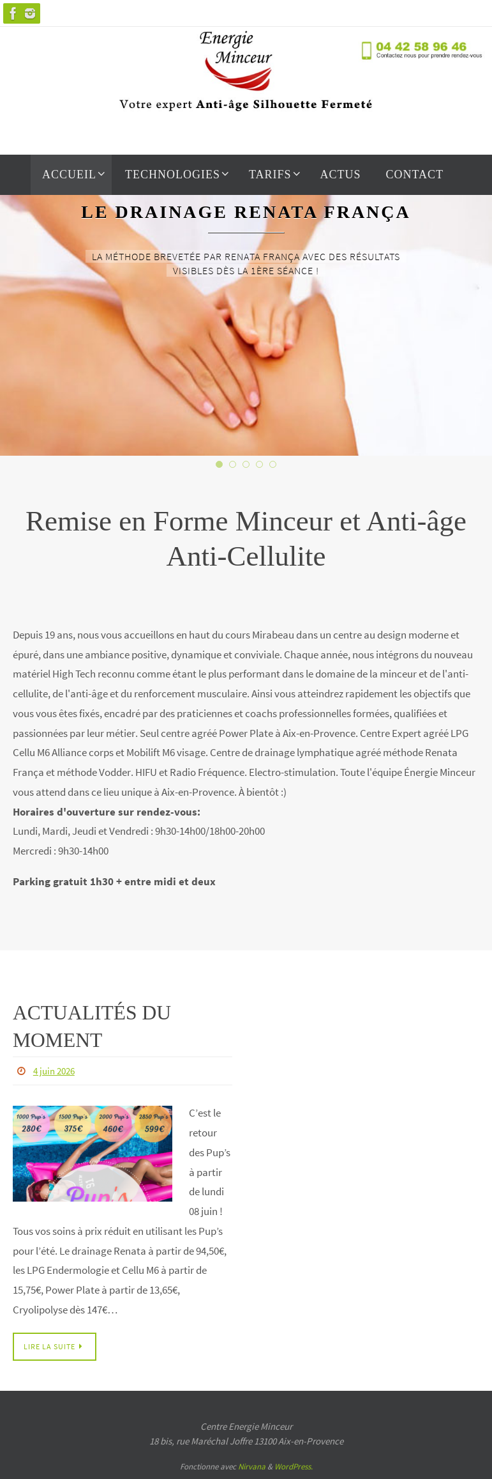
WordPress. (293, 1467)
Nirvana (251, 1467)
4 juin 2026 (56, 1070)
